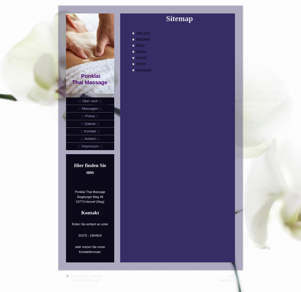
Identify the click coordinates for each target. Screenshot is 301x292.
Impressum (143, 70)
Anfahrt (141, 63)
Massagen (143, 39)
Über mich (143, 33)
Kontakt (141, 57)
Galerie (141, 51)
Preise (140, 45)
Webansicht (227, 280)
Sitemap (96, 276)
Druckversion (77, 276)
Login (231, 276)
